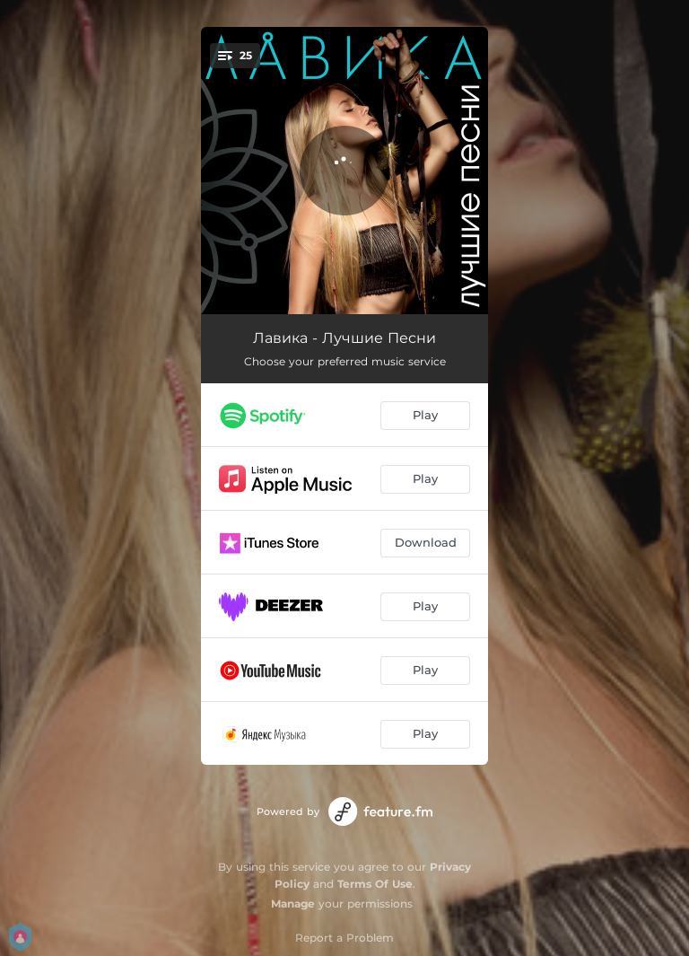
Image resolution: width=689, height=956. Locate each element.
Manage (293, 903)
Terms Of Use (375, 883)
